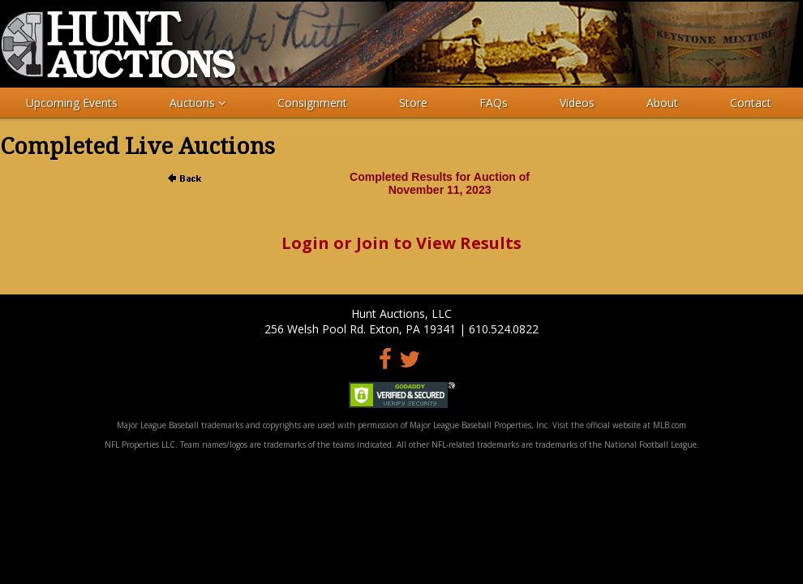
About (662, 102)
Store (413, 102)
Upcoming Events (72, 102)
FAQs (493, 102)
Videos (577, 102)
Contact (750, 102)
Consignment (312, 102)
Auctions (197, 102)
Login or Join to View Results (401, 243)
